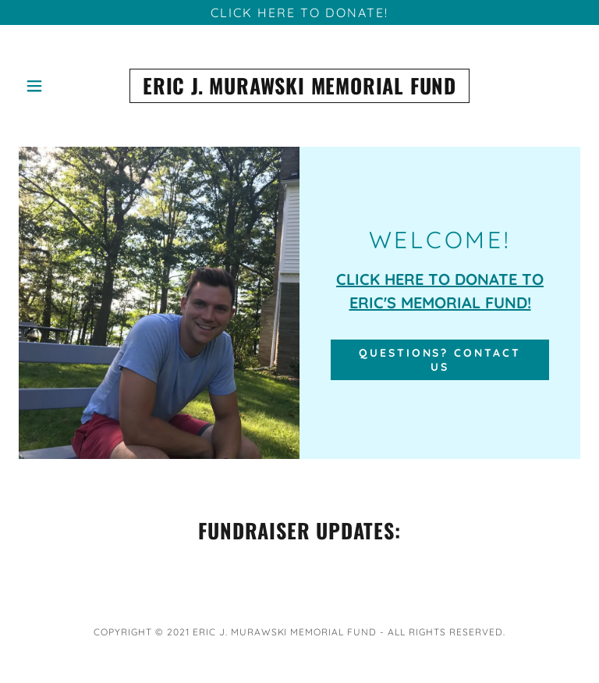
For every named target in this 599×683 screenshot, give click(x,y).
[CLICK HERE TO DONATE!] (299, 12)
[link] (299, 86)
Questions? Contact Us (440, 360)
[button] (45, 85)
